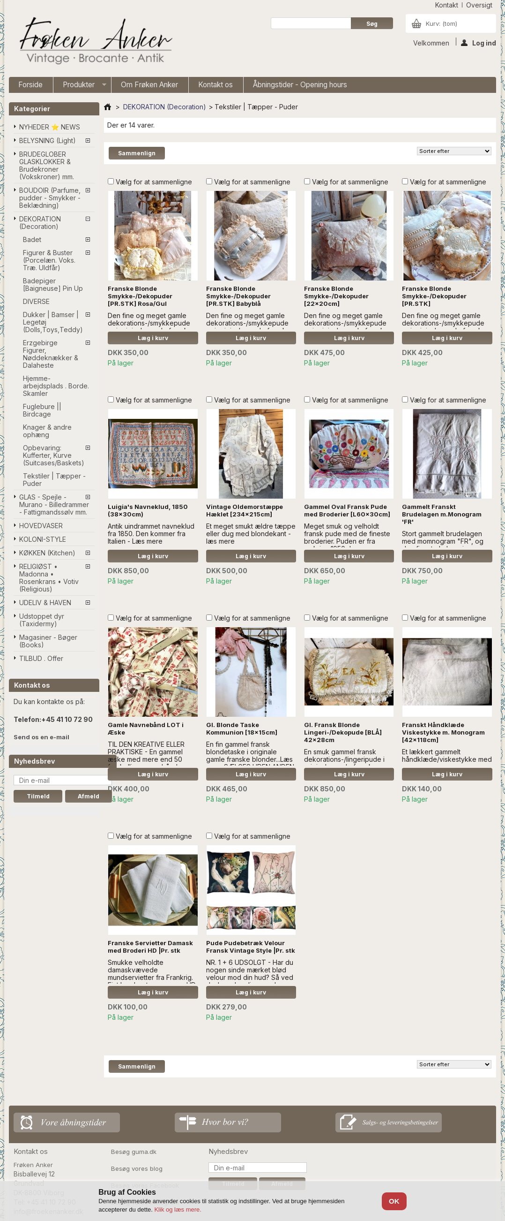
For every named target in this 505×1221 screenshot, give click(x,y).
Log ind (478, 42)
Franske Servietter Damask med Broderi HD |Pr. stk (150, 946)
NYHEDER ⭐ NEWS (49, 127)
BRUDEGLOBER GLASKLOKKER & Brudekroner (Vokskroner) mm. (46, 165)
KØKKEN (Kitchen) (47, 553)
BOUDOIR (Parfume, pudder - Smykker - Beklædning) (50, 197)
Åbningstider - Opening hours (300, 84)
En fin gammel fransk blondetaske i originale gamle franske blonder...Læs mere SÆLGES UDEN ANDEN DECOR (250, 759)
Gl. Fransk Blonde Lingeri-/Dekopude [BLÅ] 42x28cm (343, 732)
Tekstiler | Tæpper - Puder (54, 479)
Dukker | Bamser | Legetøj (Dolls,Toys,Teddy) (53, 322)
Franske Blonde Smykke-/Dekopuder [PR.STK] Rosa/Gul (140, 296)
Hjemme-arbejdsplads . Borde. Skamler (56, 385)
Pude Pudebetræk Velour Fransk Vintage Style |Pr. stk (250, 946)
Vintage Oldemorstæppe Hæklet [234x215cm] (244, 510)
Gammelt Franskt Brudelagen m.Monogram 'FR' (442, 514)
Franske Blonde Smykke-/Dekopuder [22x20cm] (336, 296)
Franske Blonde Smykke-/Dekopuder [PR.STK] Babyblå (238, 296)
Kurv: (441, 23)
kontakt (446, 5)
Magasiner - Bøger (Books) (48, 641)
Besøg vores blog (137, 1168)
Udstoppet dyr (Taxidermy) (41, 620)
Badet (32, 239)
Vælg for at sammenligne (154, 182)
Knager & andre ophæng (47, 431)
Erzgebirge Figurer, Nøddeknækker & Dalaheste (50, 354)
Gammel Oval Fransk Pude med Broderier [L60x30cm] (347, 510)
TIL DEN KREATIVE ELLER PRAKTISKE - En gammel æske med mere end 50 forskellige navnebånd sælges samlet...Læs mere (147, 759)
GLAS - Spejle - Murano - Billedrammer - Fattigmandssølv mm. (54, 504)
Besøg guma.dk (133, 1151)
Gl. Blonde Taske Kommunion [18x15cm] (241, 728)
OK (394, 1201)
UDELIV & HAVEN (45, 603)
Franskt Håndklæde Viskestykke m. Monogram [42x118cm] (443, 732)
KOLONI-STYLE (42, 539)
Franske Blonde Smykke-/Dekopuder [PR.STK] (434, 296)
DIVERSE (36, 301)
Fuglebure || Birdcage (42, 410)
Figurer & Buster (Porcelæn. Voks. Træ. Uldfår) (49, 260)
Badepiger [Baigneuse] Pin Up (53, 284)
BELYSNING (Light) (47, 140)
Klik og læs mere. (177, 1209)
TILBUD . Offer (41, 658)
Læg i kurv (153, 337)
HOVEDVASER (41, 526)
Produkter (79, 86)
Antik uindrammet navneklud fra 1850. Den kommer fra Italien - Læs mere (151, 533)
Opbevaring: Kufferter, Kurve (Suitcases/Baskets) (53, 455)
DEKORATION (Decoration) (40, 222)
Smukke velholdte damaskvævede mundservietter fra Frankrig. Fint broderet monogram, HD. (152, 973)
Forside (30, 84)
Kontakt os (215, 84)
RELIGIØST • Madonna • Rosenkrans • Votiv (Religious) (49, 577)
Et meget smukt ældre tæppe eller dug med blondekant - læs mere (251, 533)
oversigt (479, 5)
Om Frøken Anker (149, 84)
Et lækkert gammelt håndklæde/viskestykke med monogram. (447, 759)
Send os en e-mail (41, 737)
